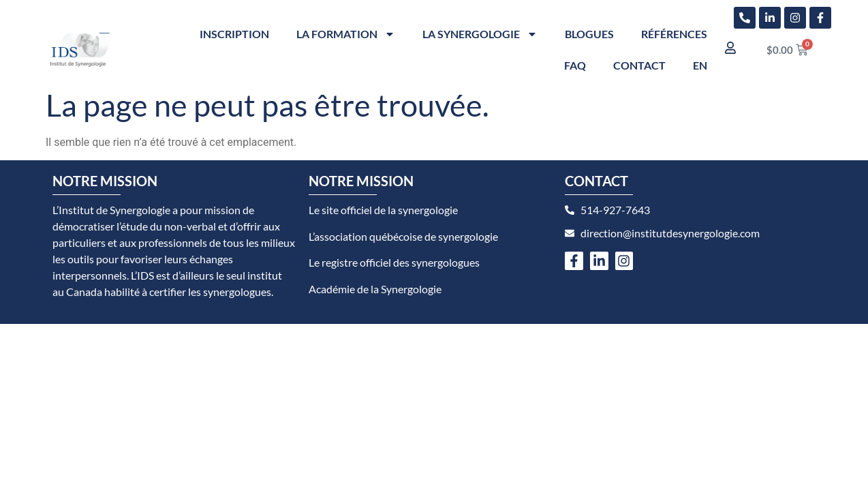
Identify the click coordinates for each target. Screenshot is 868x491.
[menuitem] (700, 65)
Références (674, 33)
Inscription (234, 33)
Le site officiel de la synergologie (383, 209)
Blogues (589, 33)
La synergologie (480, 34)
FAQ (575, 65)
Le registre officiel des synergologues (394, 262)
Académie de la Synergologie (375, 288)
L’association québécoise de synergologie (403, 236)
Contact (639, 65)
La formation (345, 34)
